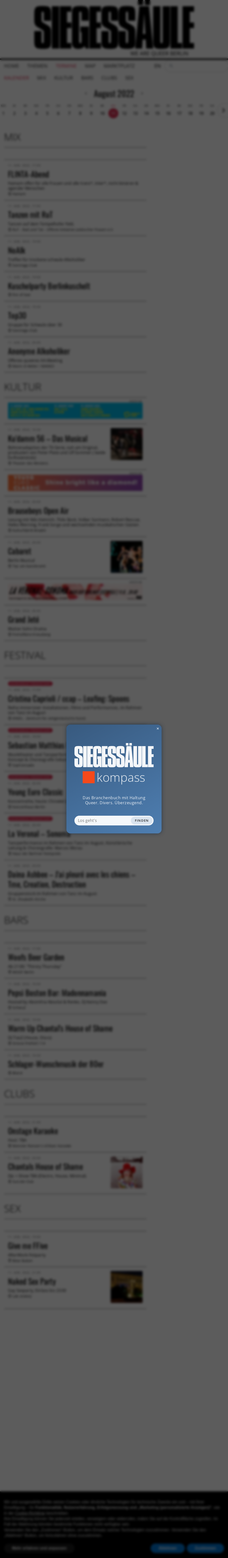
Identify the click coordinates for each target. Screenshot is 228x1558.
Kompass (121, 777)
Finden (142, 820)
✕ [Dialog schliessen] (146, 728)
